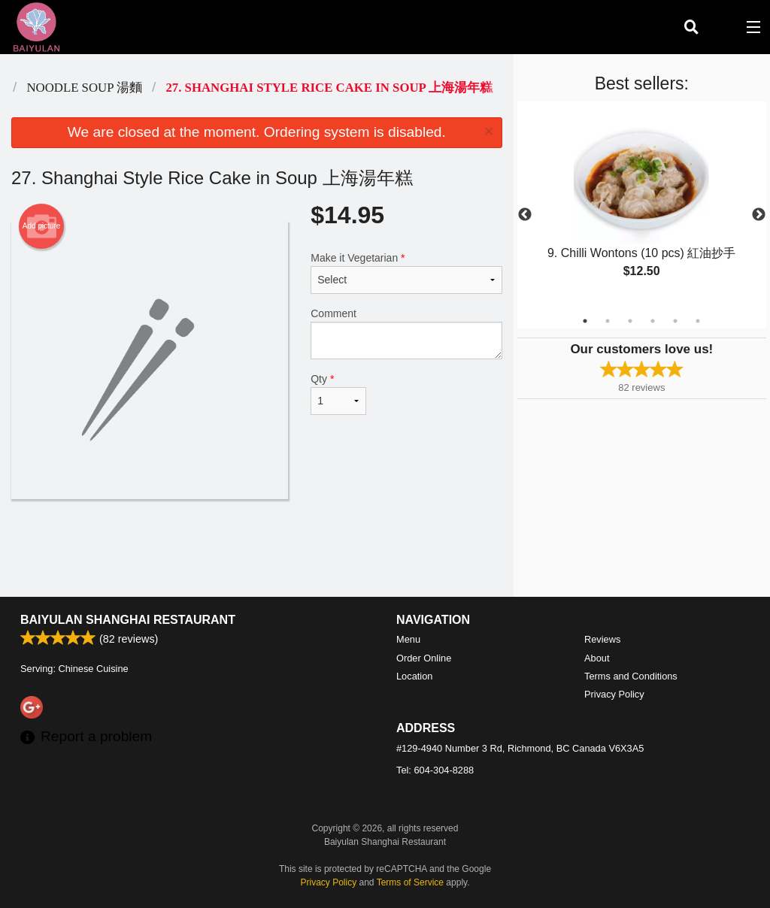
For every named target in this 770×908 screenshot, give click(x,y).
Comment (406, 333)
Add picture (42, 226)
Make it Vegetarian (406, 273)
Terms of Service (410, 882)
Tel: (435, 770)
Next (758, 214)
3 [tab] (630, 320)
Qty (338, 394)
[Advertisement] (256, 548)
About (596, 658)
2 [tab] (607, 320)
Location (414, 676)
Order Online (423, 658)
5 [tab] (675, 320)
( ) (721, 27)
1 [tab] (585, 320)
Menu (408, 639)
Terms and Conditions (631, 676)
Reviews (602, 639)
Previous (524, 214)
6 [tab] (697, 320)
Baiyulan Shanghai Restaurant (127, 619)
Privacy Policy (614, 694)
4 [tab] (652, 320)
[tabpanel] (641, 206)
